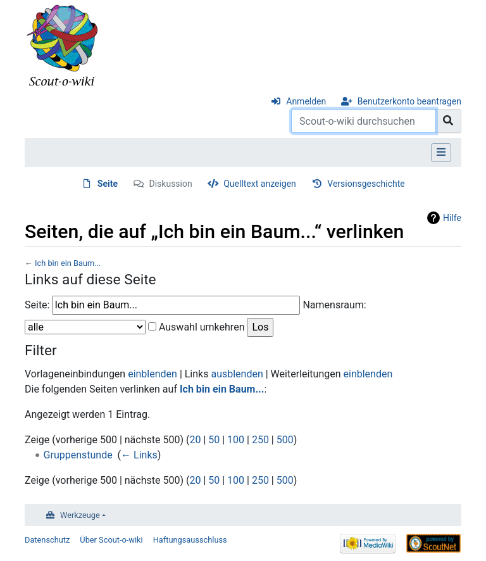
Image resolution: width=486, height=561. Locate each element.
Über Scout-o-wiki (111, 540)
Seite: (37, 305)
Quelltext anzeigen (259, 184)
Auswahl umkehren (202, 327)
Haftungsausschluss (190, 540)
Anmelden (306, 101)
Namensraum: (334, 305)
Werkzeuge (80, 515)
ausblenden (237, 374)
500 (285, 440)
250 (260, 440)
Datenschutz (47, 540)
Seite (107, 184)
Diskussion (170, 184)
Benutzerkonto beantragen (409, 101)
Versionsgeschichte (365, 184)
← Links (139, 455)
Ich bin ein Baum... (68, 263)
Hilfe (452, 218)
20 (195, 440)
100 (235, 440)
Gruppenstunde (78, 455)
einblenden (152, 374)
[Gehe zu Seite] (448, 121)
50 (214, 440)
